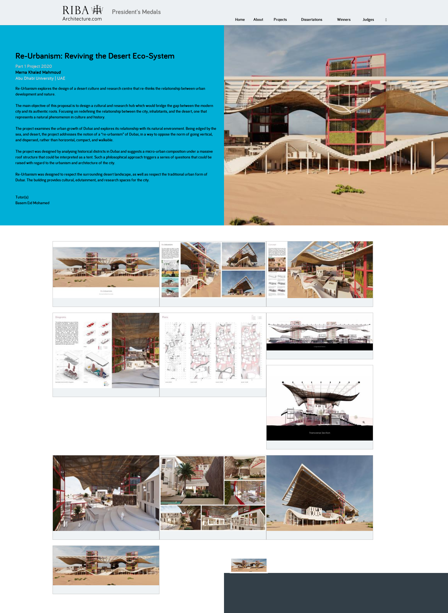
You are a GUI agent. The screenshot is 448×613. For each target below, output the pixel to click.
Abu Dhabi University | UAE (40, 78)
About (258, 19)
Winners (344, 19)
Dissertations (311, 19)
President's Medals (136, 11)
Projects (280, 19)
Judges (368, 19)
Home (240, 19)
